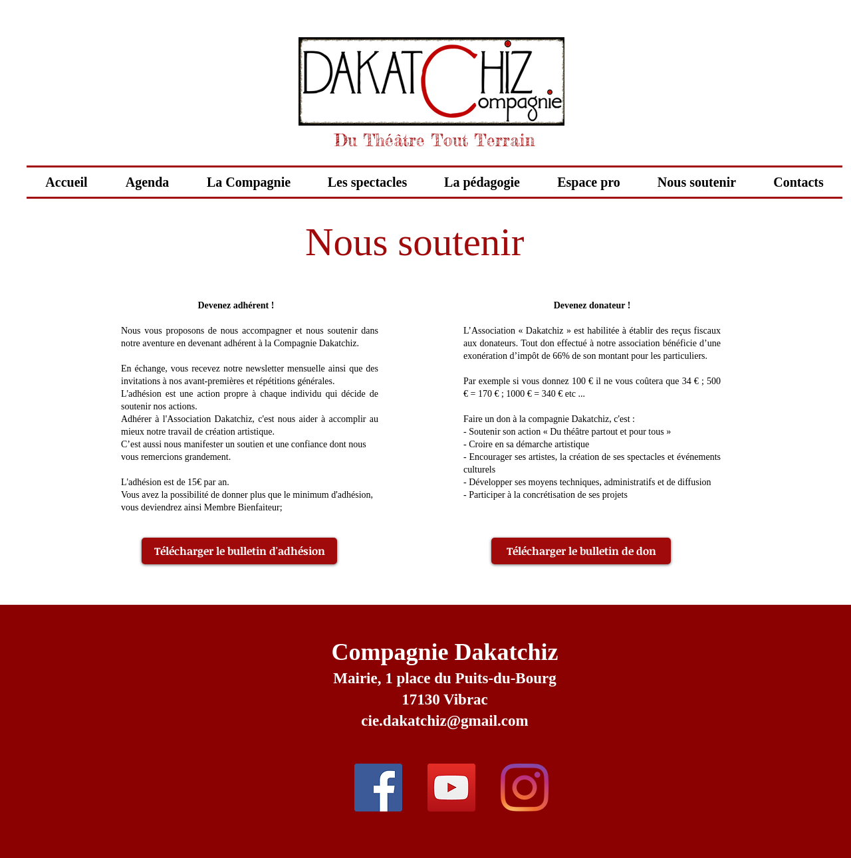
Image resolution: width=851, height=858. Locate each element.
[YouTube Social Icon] (451, 787)
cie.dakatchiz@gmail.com (444, 720)
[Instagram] (524, 787)
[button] (367, 182)
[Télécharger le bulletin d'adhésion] (239, 551)
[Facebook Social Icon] (378, 787)
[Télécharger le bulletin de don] (581, 551)
